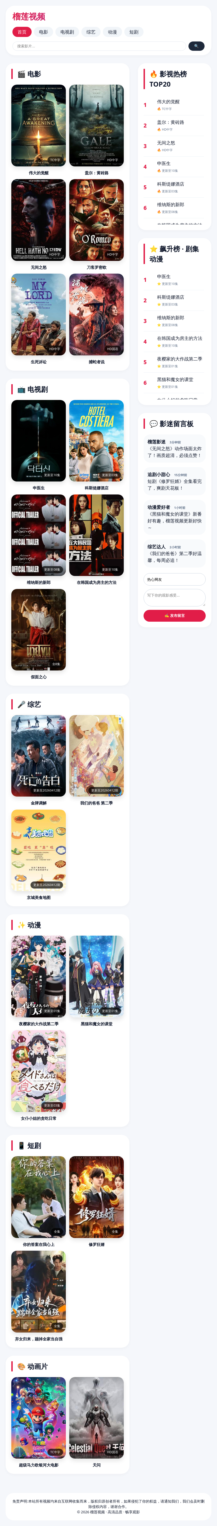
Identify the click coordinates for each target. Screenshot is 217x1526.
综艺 (91, 32)
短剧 (133, 32)
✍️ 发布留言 (174, 616)
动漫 (112, 32)
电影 (43, 32)
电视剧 (67, 32)
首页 (22, 32)
